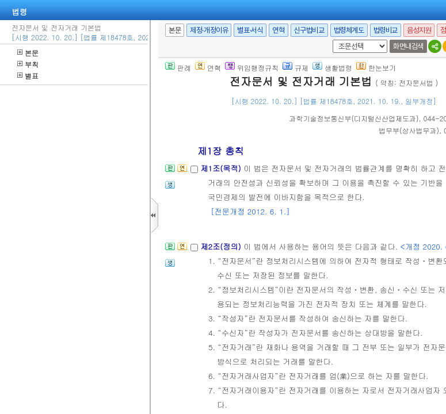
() (354, 118)
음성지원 (419, 30)
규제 (295, 67)
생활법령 (332, 67)
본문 (28, 52)
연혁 (278, 30)
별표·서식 (250, 30)
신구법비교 (309, 30)
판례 (178, 67)
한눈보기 (376, 67)
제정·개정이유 (209, 30)
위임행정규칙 (252, 67)
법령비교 (385, 30)
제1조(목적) (221, 168)
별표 (28, 75)
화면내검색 (408, 46)
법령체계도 (349, 30)
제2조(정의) (221, 246)
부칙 (28, 64)
